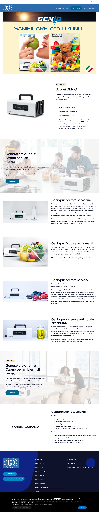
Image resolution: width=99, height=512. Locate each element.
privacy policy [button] (57, 498)
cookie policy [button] (69, 499)
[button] (86, 495)
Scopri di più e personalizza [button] (22, 507)
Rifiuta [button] (82, 507)
